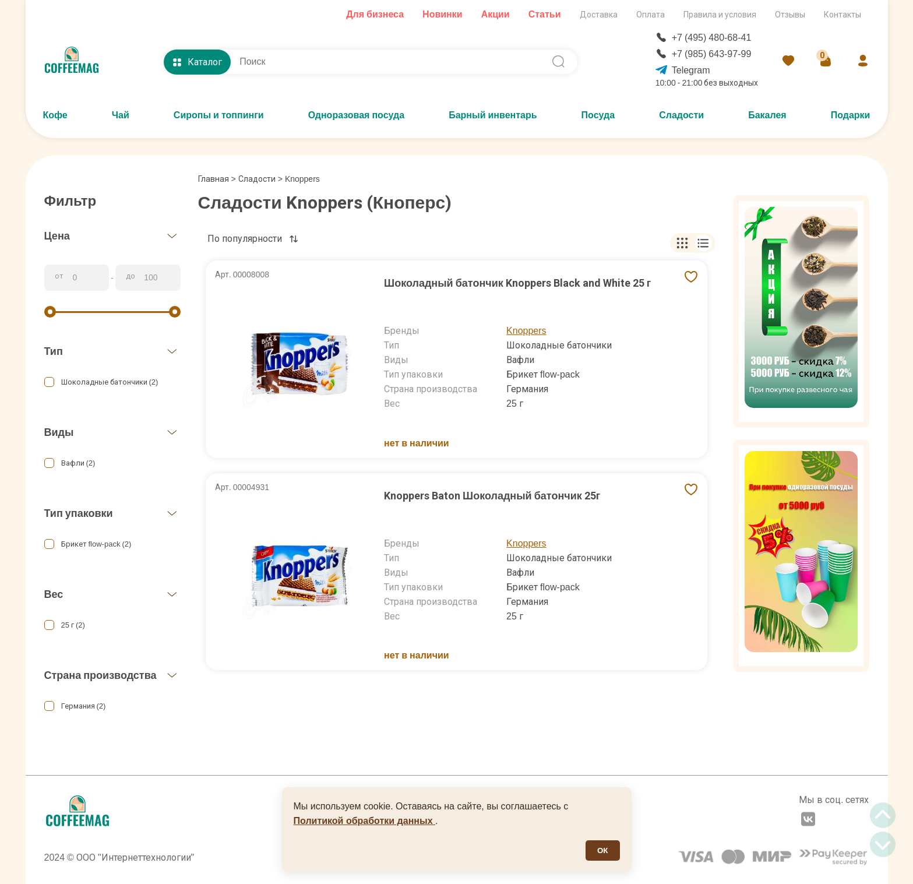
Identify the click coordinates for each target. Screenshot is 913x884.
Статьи (544, 14)
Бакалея (767, 115)
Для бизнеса (375, 14)
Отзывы (790, 14)
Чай (120, 115)
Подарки (850, 115)
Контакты (842, 14)
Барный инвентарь (493, 115)
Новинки (442, 14)
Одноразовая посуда (356, 115)
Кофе (55, 115)
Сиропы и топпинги (219, 115)
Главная (217, 179)
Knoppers (526, 330)
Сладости (681, 115)
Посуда (598, 115)
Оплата (650, 14)
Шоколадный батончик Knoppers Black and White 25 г (517, 283)
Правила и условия (719, 14)
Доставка (599, 14)
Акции (495, 14)
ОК (602, 850)
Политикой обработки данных (365, 821)
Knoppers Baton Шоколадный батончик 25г (492, 495)
